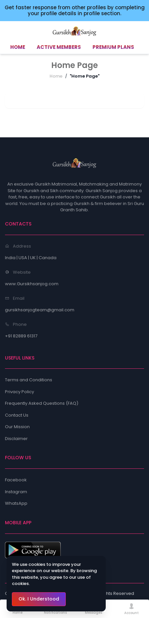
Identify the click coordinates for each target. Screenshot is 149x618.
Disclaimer (16, 438)
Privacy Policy (19, 392)
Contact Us (16, 415)
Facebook (16, 480)
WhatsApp (16, 503)
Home (56, 76)
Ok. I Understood (39, 599)
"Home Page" (84, 76)
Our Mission (17, 427)
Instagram (16, 492)
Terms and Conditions (28, 380)
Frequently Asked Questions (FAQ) (41, 403)
